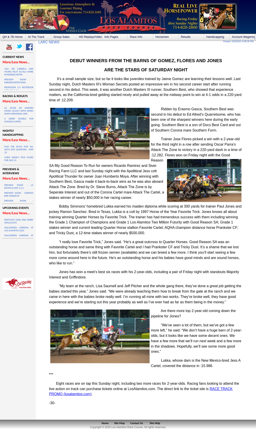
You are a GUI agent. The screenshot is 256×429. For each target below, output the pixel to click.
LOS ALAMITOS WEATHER (17, 257)
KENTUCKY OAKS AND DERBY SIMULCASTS (18, 221)
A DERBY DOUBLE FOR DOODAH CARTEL (18, 120)
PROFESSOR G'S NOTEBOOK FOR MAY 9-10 (18, 89)
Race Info (136, 36)
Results (185, 36)
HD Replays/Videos (90, 36)
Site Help (155, 423)
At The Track (36, 36)
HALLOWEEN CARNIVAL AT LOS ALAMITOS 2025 (18, 229)
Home (105, 423)
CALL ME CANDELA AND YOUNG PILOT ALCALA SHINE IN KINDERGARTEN (18, 71)
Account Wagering (243, 36)
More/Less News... (16, 62)
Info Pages (111, 36)
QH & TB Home (12, 36)
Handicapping (215, 36)
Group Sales (61, 36)
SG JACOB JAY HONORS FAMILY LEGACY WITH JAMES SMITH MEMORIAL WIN (18, 110)
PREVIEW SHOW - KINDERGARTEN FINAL (18, 81)
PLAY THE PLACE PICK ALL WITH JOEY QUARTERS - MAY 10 (18, 149)
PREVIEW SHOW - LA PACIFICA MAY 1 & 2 (18, 186)
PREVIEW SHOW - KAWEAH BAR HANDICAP (18, 194)
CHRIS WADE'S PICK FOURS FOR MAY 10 (18, 159)
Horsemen (162, 36)
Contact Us (136, 423)
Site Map (119, 423)
